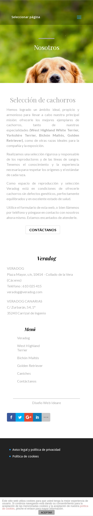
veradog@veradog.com (24, 292)
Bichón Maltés (28, 358)
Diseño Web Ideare (46, 403)
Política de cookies (25, 456)
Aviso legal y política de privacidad (36, 450)
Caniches (24, 373)
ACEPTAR (46, 512)
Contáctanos (42, 230)
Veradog (23, 338)
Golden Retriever (30, 365)
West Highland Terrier (28, 348)
